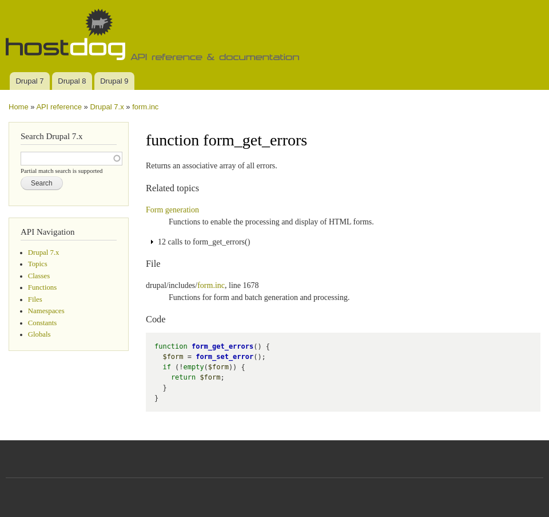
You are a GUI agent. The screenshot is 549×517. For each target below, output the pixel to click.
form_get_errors (222, 346)
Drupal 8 (72, 81)
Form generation (172, 210)
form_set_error (224, 357)
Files (35, 299)
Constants (42, 323)
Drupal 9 (114, 81)
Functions (42, 287)
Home (19, 106)
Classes (39, 276)
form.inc (145, 106)
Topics (37, 264)
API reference (59, 106)
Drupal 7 (29, 81)
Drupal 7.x (107, 106)
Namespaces (46, 311)
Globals (39, 334)
